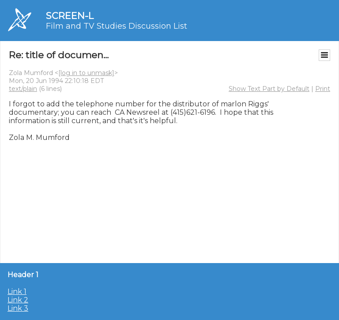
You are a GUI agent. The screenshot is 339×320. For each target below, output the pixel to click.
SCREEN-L (70, 15)
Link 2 (18, 300)
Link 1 (17, 291)
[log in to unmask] (86, 73)
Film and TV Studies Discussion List (116, 26)
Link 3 (18, 308)
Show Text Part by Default (269, 89)
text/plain (23, 89)
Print (322, 89)
